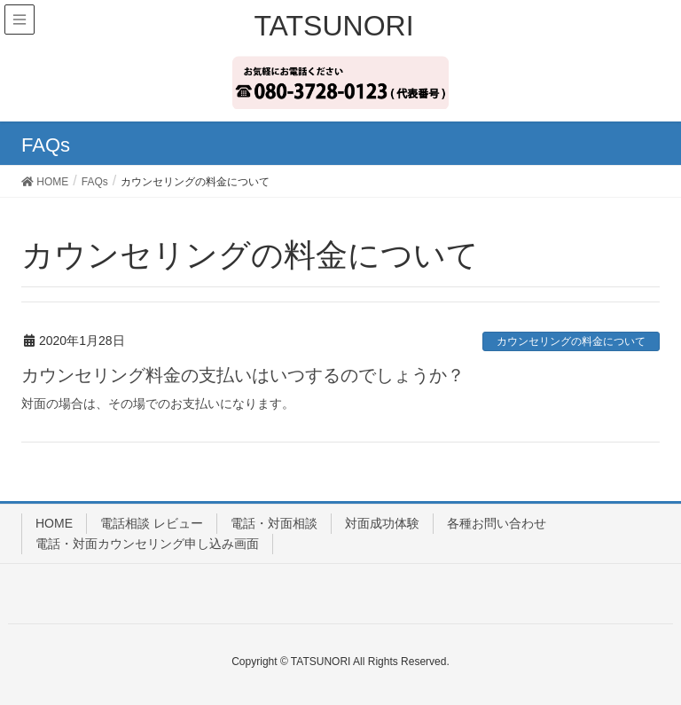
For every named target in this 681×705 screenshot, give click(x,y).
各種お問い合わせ (496, 523)
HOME (54, 523)
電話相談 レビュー (151, 523)
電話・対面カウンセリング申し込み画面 (147, 544)
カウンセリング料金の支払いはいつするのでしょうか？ (243, 375)
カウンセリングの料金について (571, 341)
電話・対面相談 (274, 523)
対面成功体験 (382, 523)
